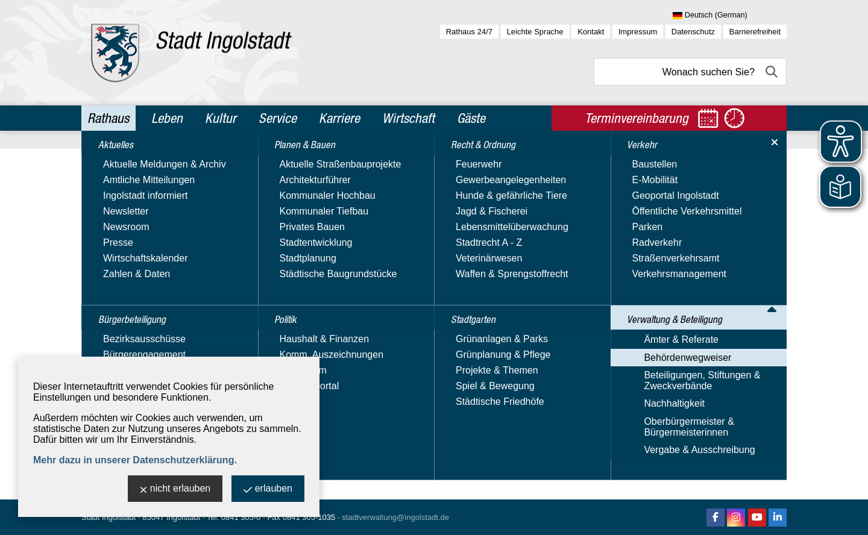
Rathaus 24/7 (469, 31)
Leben (167, 118)
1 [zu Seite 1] (740, 380)
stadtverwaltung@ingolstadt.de (395, 517)
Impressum (637, 31)
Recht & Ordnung (129, 265)
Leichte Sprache (535, 31)
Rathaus (108, 118)
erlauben (268, 489)
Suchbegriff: (283, 240)
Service (278, 118)
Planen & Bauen (126, 213)
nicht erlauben (175, 489)
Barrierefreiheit (755, 31)
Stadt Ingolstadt (108, 517)
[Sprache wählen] (730, 16)
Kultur (220, 118)
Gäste (471, 118)
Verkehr (107, 317)
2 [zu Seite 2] (753, 380)
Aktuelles (110, 161)
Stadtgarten (117, 291)
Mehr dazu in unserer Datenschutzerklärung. (135, 460)
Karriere (339, 118)
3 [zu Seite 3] (766, 380)
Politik (103, 239)
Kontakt (590, 31)
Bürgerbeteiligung (131, 187)
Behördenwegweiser (461, 158)
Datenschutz (693, 31)
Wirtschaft (408, 118)
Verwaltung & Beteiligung (149, 343)
